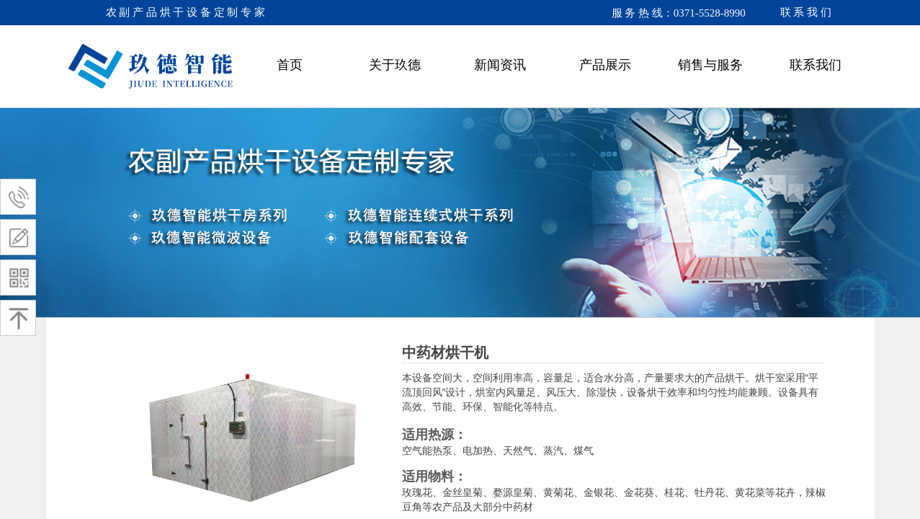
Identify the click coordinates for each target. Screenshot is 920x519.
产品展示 (605, 65)
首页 (290, 65)
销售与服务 (710, 65)
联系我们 (815, 65)
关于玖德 (395, 65)
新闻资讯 (500, 65)
